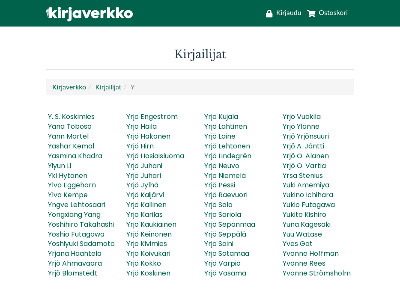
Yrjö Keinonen (149, 234)
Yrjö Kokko (143, 263)
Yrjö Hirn (140, 146)
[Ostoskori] (326, 12)
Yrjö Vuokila (302, 116)
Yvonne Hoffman (311, 253)
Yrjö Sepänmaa (229, 224)
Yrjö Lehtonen (227, 146)
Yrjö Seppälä (225, 234)
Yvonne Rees (304, 263)
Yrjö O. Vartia (304, 166)
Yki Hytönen (67, 176)
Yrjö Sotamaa (226, 253)
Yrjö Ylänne (301, 126)
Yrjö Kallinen (146, 205)
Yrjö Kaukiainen (151, 224)
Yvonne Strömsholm (317, 273)
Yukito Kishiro (304, 214)
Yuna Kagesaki (307, 224)
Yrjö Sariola (222, 214)
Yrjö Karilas (144, 214)
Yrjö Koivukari (148, 253)
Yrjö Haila (141, 126)
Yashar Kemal (71, 146)
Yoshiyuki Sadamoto (81, 244)
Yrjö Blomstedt (72, 273)
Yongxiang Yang (74, 214)
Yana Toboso (70, 126)
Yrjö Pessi (219, 185)
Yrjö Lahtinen (225, 126)
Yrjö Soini (218, 244)
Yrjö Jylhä (142, 185)
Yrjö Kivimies (146, 244)
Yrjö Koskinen (148, 273)
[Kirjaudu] (283, 12)
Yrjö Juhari (143, 176)
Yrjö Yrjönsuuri (306, 136)
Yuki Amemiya (306, 185)
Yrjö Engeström (152, 116)
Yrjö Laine (220, 136)
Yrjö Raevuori (226, 195)
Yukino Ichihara (308, 195)
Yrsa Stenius (303, 176)
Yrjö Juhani (144, 166)
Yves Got (298, 244)
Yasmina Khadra (75, 156)
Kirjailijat (108, 87)
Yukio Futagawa (309, 205)
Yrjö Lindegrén (227, 156)
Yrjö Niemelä (225, 176)
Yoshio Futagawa (76, 234)
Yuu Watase (302, 234)
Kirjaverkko (69, 87)
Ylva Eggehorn (72, 185)
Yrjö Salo (218, 205)
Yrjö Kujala (221, 116)
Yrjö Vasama (225, 273)
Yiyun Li (59, 166)
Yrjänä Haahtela (74, 253)
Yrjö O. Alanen (306, 156)
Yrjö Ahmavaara (75, 263)
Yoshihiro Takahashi (81, 224)
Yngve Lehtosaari (76, 205)
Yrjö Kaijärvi (145, 195)
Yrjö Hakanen (148, 136)
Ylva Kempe (68, 195)
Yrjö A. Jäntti (303, 146)
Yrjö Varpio (222, 263)
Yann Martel (68, 136)
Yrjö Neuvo (221, 166)
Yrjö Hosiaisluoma (155, 156)
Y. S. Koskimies (71, 116)
